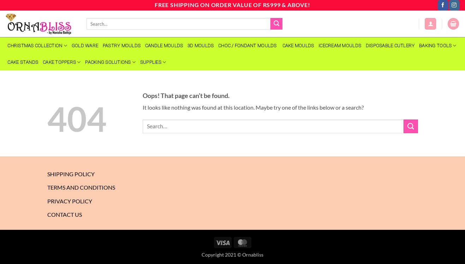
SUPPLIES (153, 62)
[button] (430, 24)
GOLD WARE (85, 45)
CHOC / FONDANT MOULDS (248, 45)
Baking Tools (438, 45)
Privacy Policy (69, 201)
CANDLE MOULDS (164, 45)
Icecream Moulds (339, 45)
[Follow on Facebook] (443, 5)
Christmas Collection (37, 45)
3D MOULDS (200, 45)
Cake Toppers (62, 62)
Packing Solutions (110, 62)
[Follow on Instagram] (454, 5)
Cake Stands (22, 62)
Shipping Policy (71, 174)
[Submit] (276, 24)
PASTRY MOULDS (122, 45)
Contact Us (64, 214)
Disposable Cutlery (390, 45)
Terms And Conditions (81, 187)
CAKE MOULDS (298, 45)
